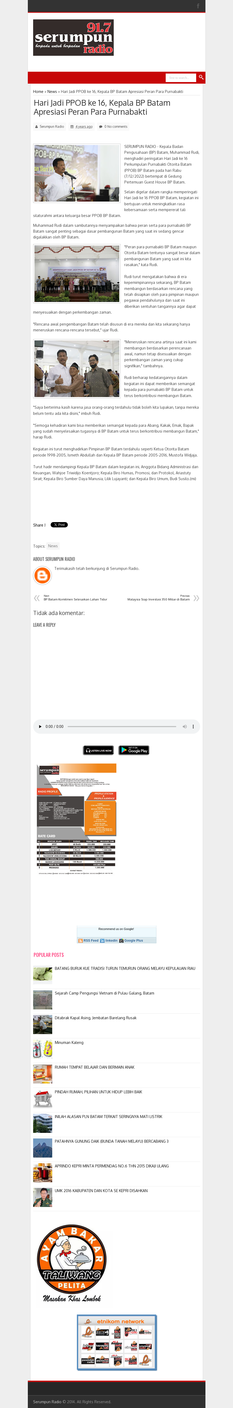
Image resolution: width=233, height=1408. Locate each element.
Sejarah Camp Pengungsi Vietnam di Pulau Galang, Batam (104, 993)
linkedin (111, 940)
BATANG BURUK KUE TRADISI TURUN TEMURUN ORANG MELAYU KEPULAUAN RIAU (125, 968)
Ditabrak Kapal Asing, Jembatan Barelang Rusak (96, 1018)
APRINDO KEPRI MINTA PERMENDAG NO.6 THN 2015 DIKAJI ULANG (112, 1166)
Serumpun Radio (47, 1402)
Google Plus (134, 940)
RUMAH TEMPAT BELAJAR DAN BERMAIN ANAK (94, 1067)
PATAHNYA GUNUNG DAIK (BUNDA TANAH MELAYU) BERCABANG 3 (112, 1141)
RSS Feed (91, 940)
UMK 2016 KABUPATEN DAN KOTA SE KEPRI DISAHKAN (101, 1190)
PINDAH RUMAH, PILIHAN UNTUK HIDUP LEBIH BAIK (98, 1092)
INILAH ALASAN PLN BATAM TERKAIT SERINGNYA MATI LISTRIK (108, 1116)
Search (201, 78)
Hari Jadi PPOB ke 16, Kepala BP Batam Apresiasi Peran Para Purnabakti (102, 107)
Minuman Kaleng (69, 1042)
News (53, 546)
